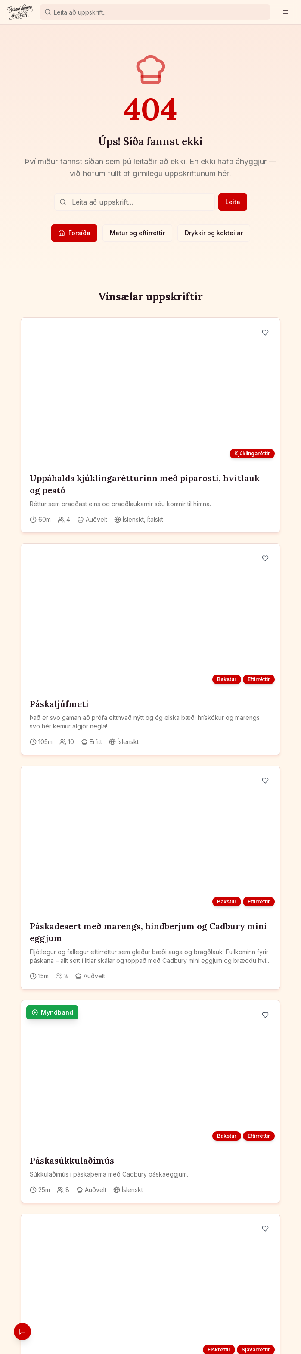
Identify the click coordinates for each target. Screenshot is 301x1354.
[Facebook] (25, 1220)
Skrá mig (137, 1177)
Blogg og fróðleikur (197, 1316)
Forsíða (74, 233)
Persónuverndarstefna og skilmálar (150, 1328)
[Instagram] (40, 1220)
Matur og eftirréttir (137, 233)
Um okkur (246, 1316)
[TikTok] (71, 1220)
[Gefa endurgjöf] (22, 1331)
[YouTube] (56, 1220)
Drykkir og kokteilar (214, 233)
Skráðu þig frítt (60, 1279)
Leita (232, 201)
